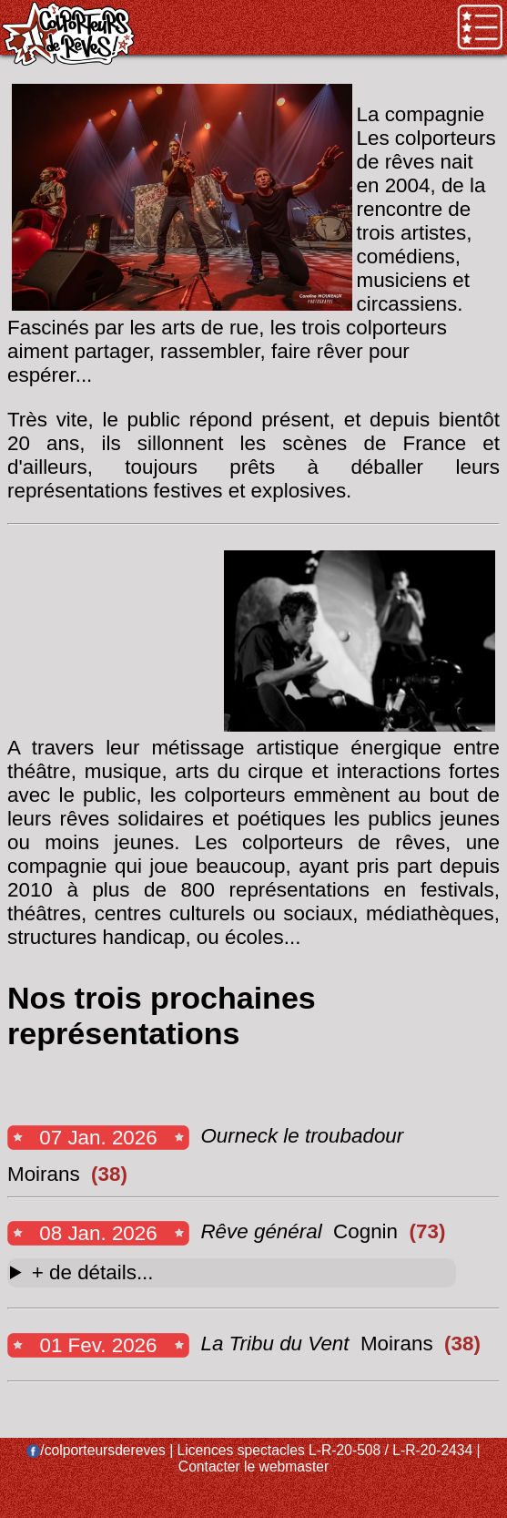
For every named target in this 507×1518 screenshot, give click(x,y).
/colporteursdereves (96, 1450)
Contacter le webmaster (253, 1466)
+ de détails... (93, 1272)
